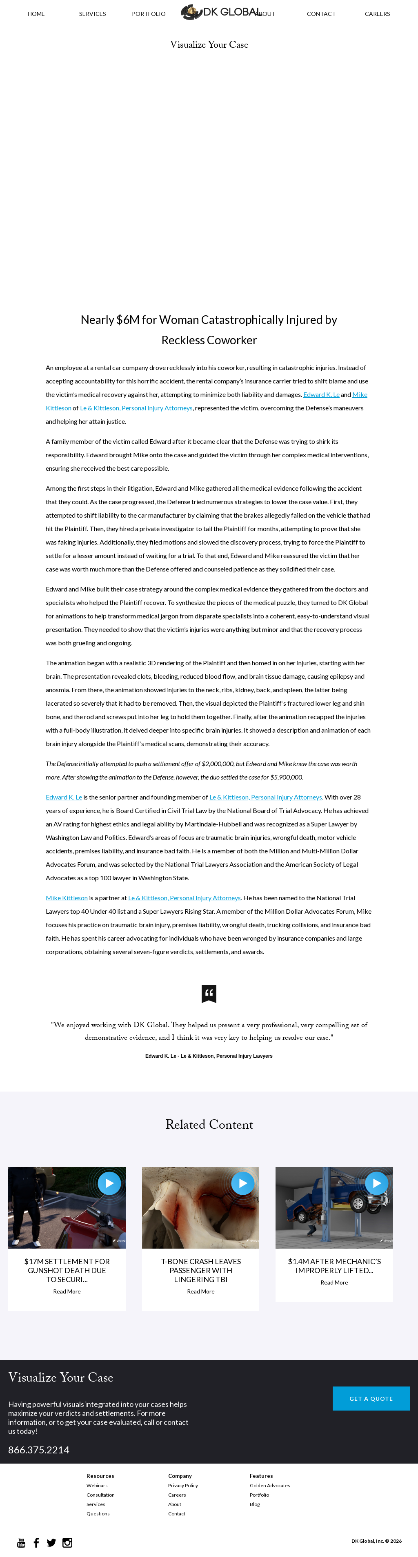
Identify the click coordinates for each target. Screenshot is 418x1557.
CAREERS (377, 13)
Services (92, 13)
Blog (255, 1504)
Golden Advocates (270, 1485)
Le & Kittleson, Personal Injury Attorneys (136, 408)
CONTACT (321, 13)
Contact (176, 1513)
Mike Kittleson (67, 897)
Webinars (97, 1485)
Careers (177, 1495)
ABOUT (265, 13)
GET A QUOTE (371, 1398)
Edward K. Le (321, 394)
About (174, 1504)
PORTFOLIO (149, 13)
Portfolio (259, 1495)
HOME (36, 13)
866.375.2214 (38, 1449)
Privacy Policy (183, 1485)
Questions (98, 1513)
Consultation (101, 1495)
